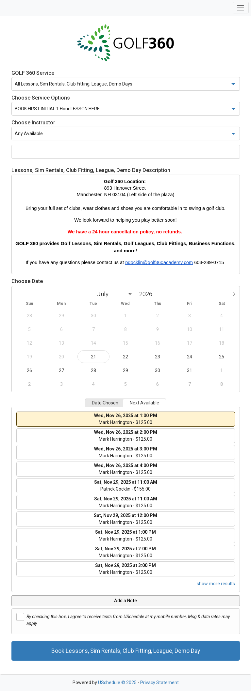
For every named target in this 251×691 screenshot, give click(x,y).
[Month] (113, 294)
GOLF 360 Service (32, 73)
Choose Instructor (33, 122)
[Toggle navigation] (241, 7)
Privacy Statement (159, 682)
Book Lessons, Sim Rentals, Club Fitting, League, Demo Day (125, 651)
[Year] (147, 294)
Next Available (144, 402)
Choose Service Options (40, 98)
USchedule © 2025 (117, 682)
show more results (216, 583)
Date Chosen (105, 402)
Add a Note (125, 600)
